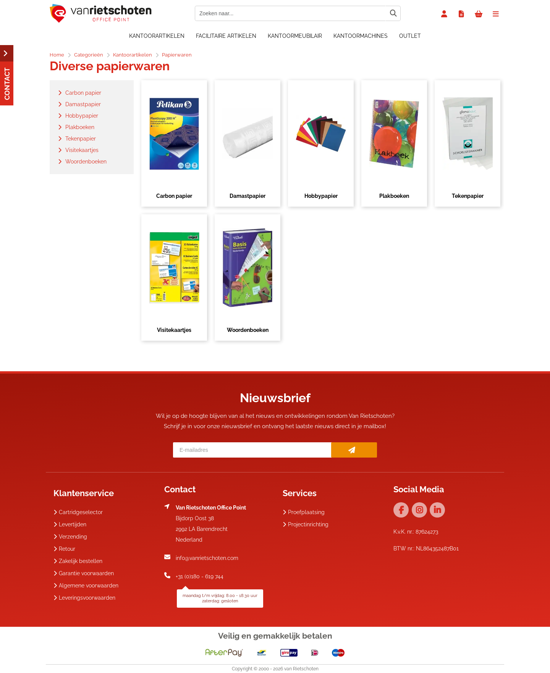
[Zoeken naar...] (393, 13)
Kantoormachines (360, 36)
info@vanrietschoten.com (207, 558)
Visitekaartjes (174, 330)
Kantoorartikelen (156, 36)
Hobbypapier (321, 196)
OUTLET (410, 36)
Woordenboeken (248, 330)
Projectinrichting (305, 524)
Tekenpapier (468, 196)
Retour (64, 549)
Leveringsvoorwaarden (84, 598)
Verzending (70, 537)
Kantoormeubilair (295, 36)
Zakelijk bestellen (77, 561)
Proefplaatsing (304, 512)
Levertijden (69, 524)
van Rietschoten (301, 668)
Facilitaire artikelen (226, 36)
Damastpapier (247, 196)
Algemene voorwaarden (85, 585)
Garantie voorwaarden (83, 573)
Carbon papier (174, 196)
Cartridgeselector (78, 512)
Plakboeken (394, 196)
